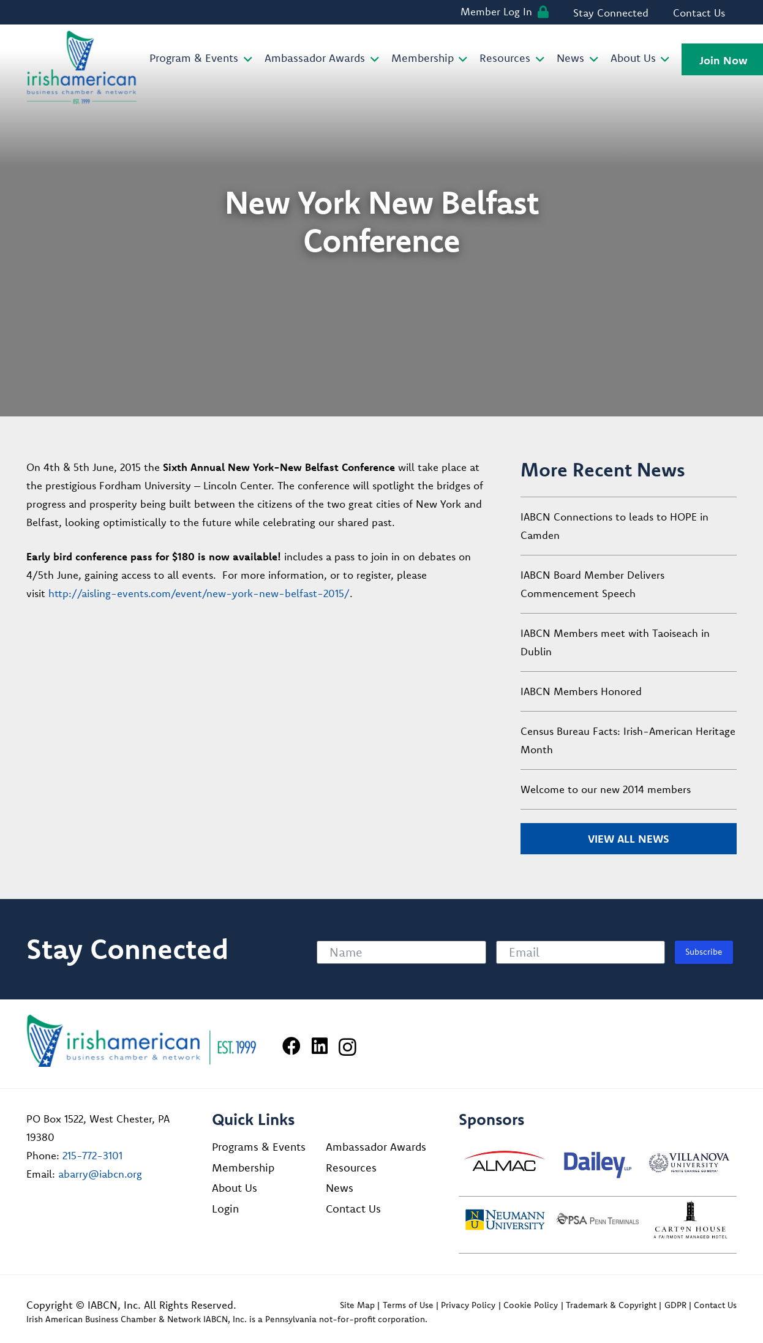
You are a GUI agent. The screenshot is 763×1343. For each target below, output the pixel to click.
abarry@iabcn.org (100, 1173)
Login (225, 1209)
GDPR (675, 1305)
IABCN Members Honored (581, 691)
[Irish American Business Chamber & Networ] (141, 1040)
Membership (243, 1168)
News (339, 1188)
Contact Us (353, 1209)
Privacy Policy (468, 1305)
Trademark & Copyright (611, 1305)
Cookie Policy (530, 1305)
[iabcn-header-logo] (82, 67)
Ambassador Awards (376, 1147)
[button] (245, 59)
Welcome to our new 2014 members (606, 789)
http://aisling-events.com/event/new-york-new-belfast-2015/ (199, 593)
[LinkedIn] (320, 1046)
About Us (234, 1188)
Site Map (357, 1305)
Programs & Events (259, 1147)
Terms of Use (408, 1305)
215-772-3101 (92, 1155)
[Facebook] (291, 1046)
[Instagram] (347, 1047)
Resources (351, 1168)
